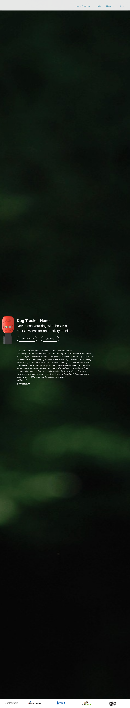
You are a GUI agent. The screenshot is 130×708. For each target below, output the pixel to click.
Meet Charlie (27, 339)
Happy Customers (83, 6)
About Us (110, 6)
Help (99, 6)
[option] (35, 703)
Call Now (50, 339)
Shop (121, 6)
